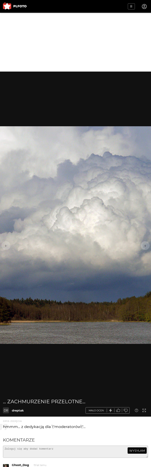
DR (6, 410)
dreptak (18, 410)
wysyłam (137, 450)
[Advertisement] (75, 42)
